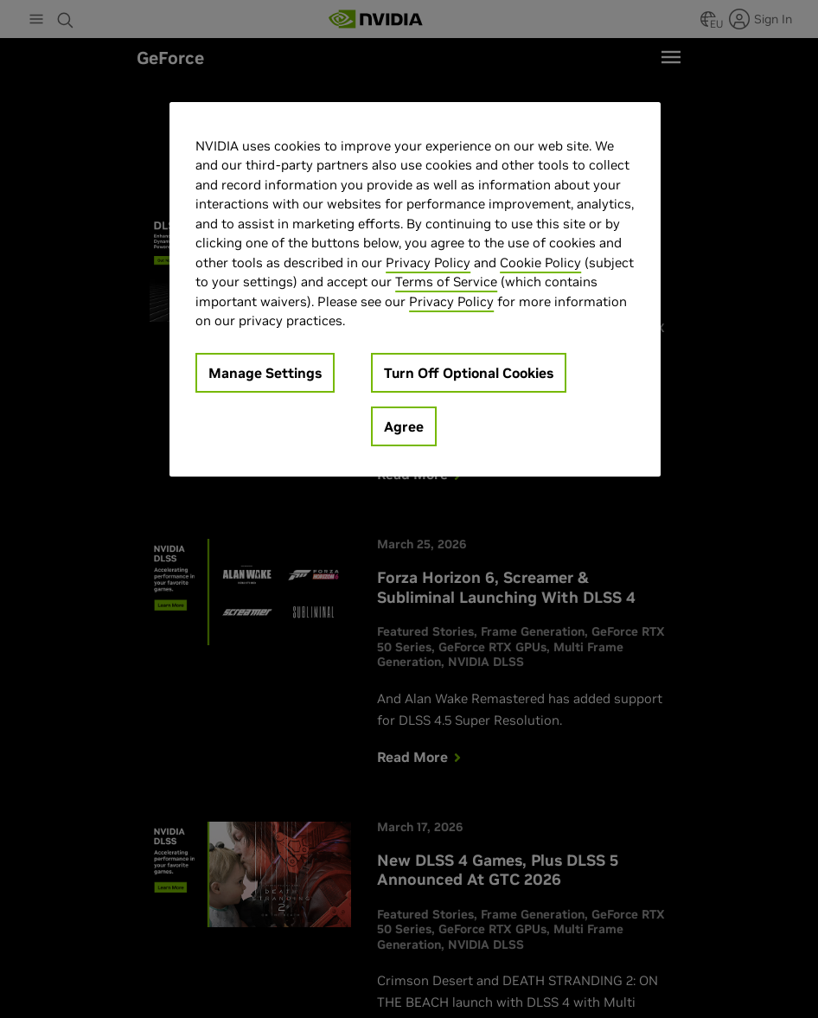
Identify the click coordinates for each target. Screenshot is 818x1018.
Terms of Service (446, 281)
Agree (404, 426)
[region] (415, 289)
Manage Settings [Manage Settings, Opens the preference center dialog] (265, 372)
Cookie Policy (540, 262)
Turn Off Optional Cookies (468, 372)
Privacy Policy (428, 262)
